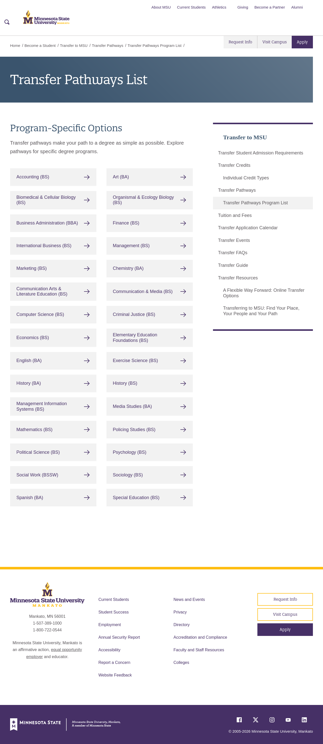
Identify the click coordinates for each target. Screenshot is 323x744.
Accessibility (109, 650)
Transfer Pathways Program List (255, 202)
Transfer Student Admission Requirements (260, 152)
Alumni (297, 7)
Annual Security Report (119, 637)
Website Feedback (115, 675)
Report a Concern (114, 662)
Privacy (180, 612)
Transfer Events (234, 240)
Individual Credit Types (246, 177)
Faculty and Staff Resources (199, 650)
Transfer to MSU (73, 45)
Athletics (219, 7)
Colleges (181, 662)
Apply (302, 42)
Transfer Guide (233, 265)
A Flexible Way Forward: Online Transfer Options (263, 293)
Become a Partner (269, 7)
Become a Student (40, 45)
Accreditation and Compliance (200, 637)
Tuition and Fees (235, 215)
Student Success (113, 612)
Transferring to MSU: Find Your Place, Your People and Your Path (261, 311)
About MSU (161, 7)
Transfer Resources (238, 277)
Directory (182, 625)
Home (15, 45)
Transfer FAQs (232, 252)
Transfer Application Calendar (248, 227)
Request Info (240, 42)
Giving (242, 7)
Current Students (191, 7)
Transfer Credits (234, 165)
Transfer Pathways (107, 45)
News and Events (189, 599)
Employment (109, 625)
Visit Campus (274, 42)
